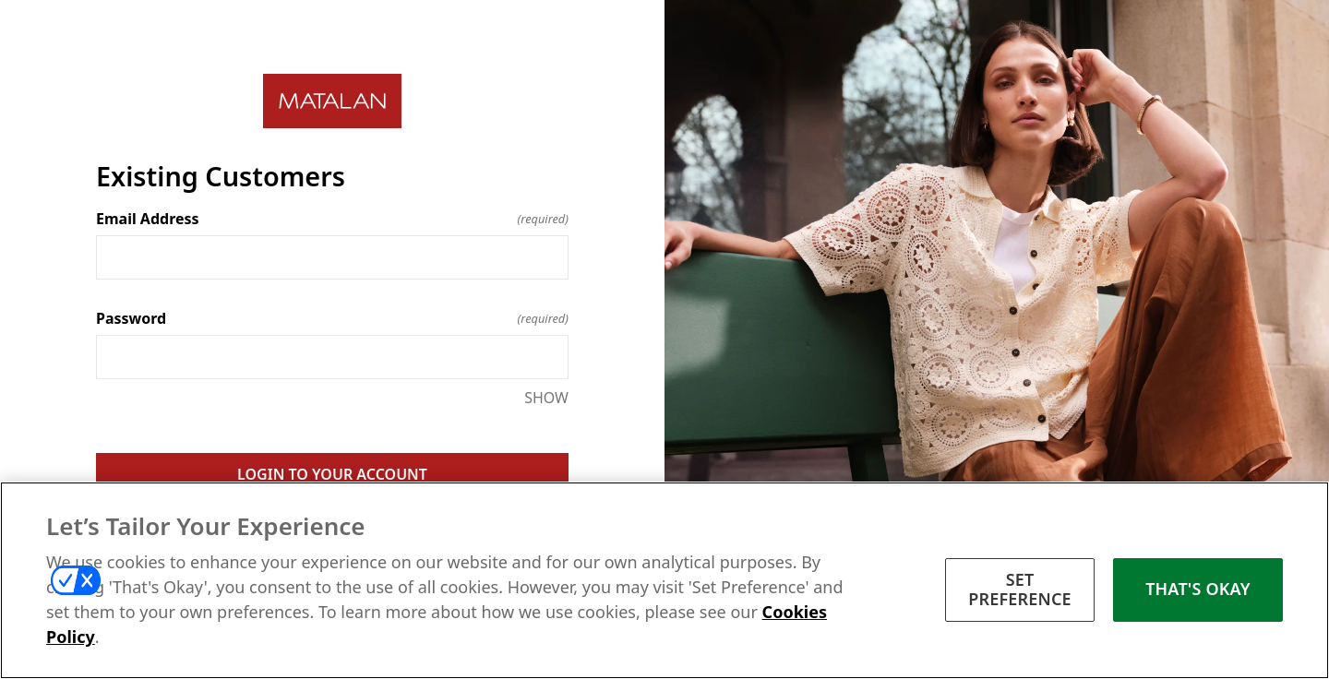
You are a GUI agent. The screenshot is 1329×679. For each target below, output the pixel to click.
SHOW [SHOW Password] (546, 397)
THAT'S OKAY (1198, 589)
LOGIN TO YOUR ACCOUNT (332, 474)
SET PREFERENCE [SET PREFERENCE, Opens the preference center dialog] (1020, 589)
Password (332, 318)
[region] (664, 580)
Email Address (332, 218)
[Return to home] (332, 101)
